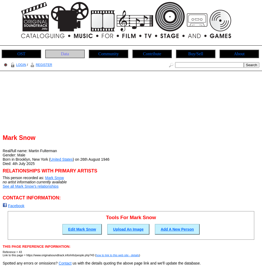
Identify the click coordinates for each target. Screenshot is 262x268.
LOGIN (17, 65)
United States (61, 159)
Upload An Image (128, 229)
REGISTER (40, 65)
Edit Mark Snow (82, 229)
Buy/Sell (195, 54)
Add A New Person (177, 229)
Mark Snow (54, 178)
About (239, 54)
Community (108, 54)
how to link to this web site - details (117, 255)
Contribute (152, 54)
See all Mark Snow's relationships (31, 186)
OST (21, 54)
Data (65, 54)
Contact (65, 263)
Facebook (16, 206)
